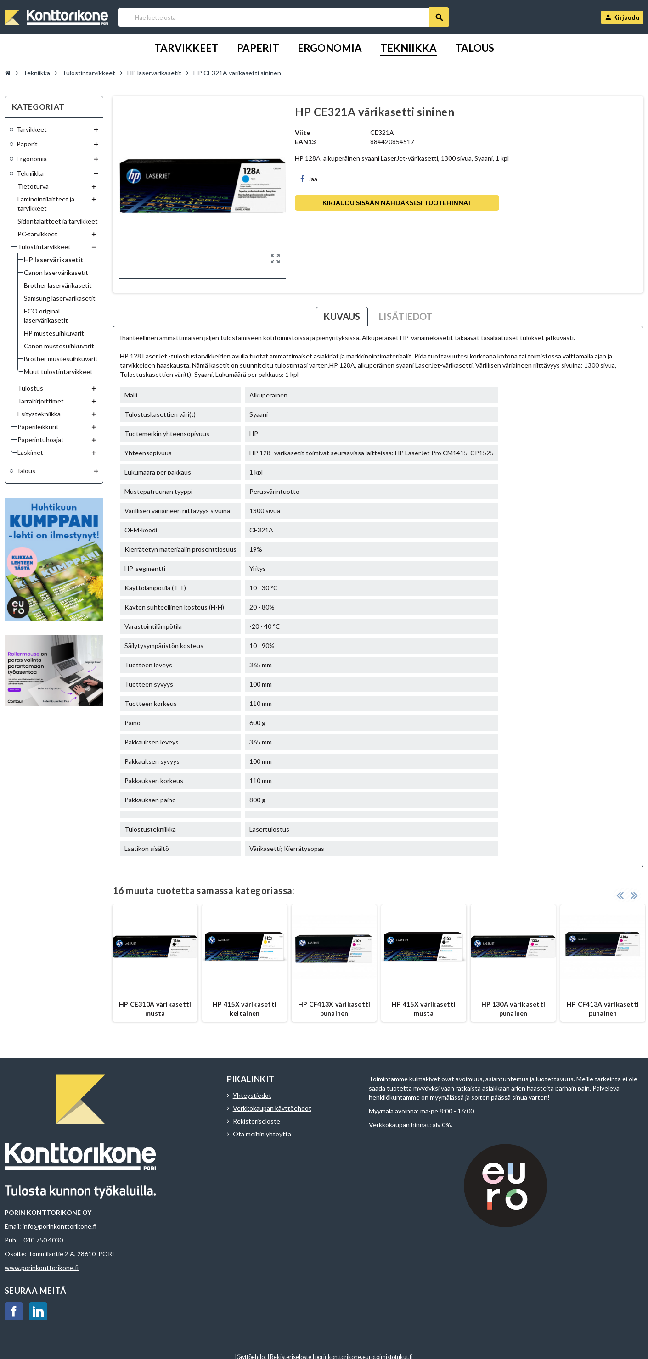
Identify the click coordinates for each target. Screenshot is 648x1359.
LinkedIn (38, 1311)
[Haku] (283, 17)
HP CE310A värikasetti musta (155, 1008)
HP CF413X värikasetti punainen (334, 1008)
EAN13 (305, 141)
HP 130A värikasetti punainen (513, 1008)
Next (634, 895)
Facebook (14, 1311)
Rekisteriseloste (256, 1121)
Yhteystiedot (252, 1095)
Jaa (308, 179)
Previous (620, 895)
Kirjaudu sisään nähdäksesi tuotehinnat (397, 203)
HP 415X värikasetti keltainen (244, 1008)
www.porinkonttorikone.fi (42, 1267)
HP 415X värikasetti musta (424, 1008)
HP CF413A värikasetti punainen (603, 1008)
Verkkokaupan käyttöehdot (272, 1108)
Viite (302, 132)
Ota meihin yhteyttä (262, 1134)
